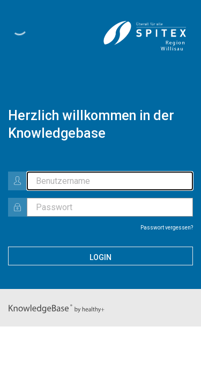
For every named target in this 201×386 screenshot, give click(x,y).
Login (100, 257)
